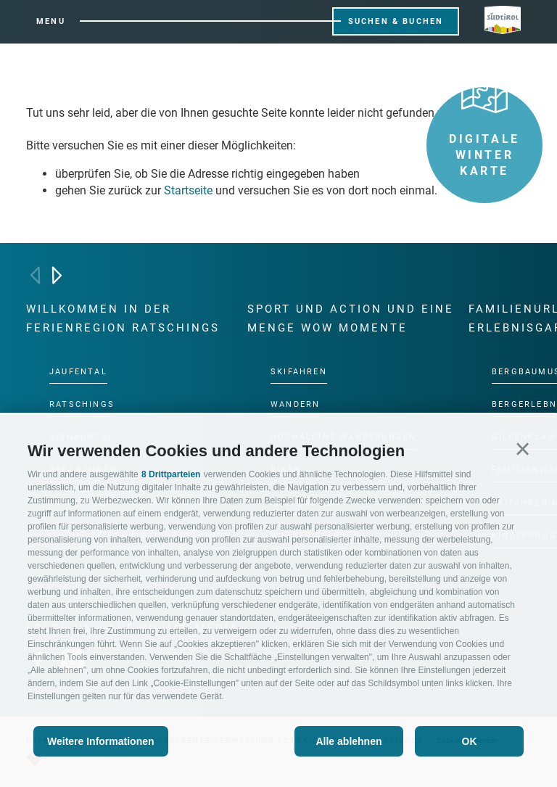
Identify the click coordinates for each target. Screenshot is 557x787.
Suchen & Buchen (396, 21)
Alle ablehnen (348, 741)
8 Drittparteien (170, 474)
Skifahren (299, 371)
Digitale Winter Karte (484, 132)
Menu (50, 21)
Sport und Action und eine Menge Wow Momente (350, 318)
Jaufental (78, 371)
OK (469, 741)
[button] (522, 449)
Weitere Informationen (100, 741)
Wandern (295, 403)
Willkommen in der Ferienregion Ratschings (123, 318)
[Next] (57, 275)
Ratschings (82, 403)
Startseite (188, 190)
